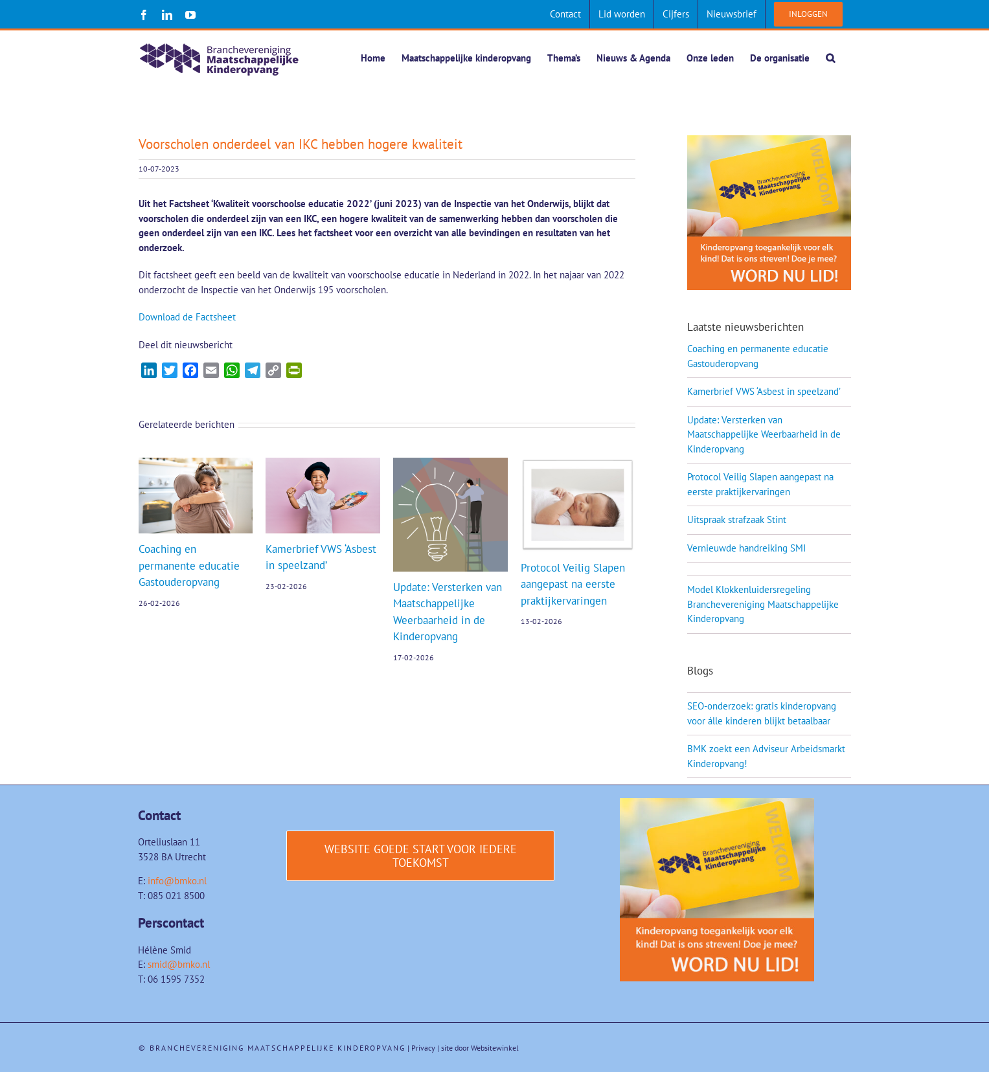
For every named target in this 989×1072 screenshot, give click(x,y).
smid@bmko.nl (179, 965)
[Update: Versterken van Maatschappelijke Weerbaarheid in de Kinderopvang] (450, 464)
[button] (830, 57)
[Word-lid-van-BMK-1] (717, 804)
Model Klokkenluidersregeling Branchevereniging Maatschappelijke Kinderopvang (763, 604)
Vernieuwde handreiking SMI (746, 548)
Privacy (423, 1048)
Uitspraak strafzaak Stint (736, 520)
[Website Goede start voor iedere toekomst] (420, 856)
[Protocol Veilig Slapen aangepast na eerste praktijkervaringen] (578, 464)
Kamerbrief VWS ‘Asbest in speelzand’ (764, 392)
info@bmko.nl (177, 881)
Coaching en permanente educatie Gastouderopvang (189, 566)
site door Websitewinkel (480, 1048)
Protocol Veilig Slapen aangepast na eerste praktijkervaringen (573, 585)
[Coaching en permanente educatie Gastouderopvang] (196, 464)
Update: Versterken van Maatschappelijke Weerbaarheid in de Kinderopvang (764, 435)
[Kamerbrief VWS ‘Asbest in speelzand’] (323, 464)
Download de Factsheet (187, 317)
